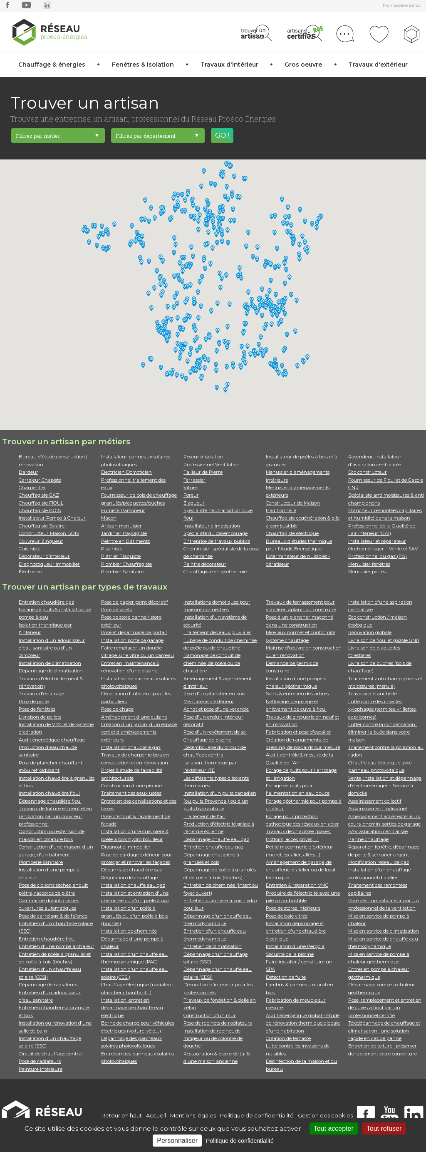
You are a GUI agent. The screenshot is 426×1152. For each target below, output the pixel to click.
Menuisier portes (367, 572)
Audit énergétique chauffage (52, 740)
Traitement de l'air (204, 816)
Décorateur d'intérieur (44, 556)
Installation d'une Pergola (295, 946)
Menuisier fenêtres (369, 564)
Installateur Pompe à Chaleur (52, 518)
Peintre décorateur (204, 564)
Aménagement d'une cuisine (134, 717)
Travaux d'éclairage (41, 694)
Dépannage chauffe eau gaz (216, 839)
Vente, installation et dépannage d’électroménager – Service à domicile (384, 785)
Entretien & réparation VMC (297, 885)
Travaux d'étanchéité (372, 694)
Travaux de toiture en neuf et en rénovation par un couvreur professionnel (55, 816)
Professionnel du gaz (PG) (377, 556)
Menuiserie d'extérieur (208, 701)
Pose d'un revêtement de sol (215, 732)
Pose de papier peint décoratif (134, 602)
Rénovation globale (369, 632)
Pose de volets (116, 609)
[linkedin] (47, 7)
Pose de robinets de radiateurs (217, 1023)
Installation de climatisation (50, 663)
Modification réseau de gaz (378, 862)
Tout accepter (334, 1128)
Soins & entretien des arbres (297, 694)
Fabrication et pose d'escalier (298, 732)
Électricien (30, 572)
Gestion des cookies (325, 1115)
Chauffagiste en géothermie (215, 572)
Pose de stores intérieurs (293, 908)
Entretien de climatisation (212, 946)
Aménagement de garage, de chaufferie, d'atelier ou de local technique (300, 870)
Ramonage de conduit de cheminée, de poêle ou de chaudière (211, 663)
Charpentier (32, 487)
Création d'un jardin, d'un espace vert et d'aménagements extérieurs (139, 732)
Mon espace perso (401, 5)
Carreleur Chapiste (40, 480)
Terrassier (194, 480)
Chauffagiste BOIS (40, 510)
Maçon (108, 518)
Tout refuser (384, 1128)
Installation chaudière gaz (131, 747)
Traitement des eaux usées (131, 793)
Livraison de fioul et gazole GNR (383, 640)
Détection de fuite (286, 977)
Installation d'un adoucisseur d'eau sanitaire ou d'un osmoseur (52, 648)
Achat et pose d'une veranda (216, 709)
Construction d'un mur (209, 1015)
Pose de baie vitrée (286, 916)
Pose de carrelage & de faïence (53, 916)
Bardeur (28, 472)
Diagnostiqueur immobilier (49, 564)
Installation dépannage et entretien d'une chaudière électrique (296, 931)
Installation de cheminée (129, 931)
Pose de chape (117, 709)
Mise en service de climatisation (383, 931)
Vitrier (190, 487)
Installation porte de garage (132, 640)
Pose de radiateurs (40, 1061)
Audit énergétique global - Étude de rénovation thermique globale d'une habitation (303, 1023)
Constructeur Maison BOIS (49, 533)
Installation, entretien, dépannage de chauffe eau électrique (132, 1007)
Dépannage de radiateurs (48, 985)
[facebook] (7, 7)
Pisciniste (111, 549)
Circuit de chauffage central (51, 1054)
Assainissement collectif (374, 801)
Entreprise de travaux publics (216, 541)
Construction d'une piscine (131, 786)
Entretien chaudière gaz (46, 602)
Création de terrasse (288, 1038)
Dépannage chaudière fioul (50, 801)
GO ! (222, 135)
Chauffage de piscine (207, 740)
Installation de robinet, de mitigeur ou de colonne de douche (213, 1038)
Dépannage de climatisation (51, 671)
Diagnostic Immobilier (126, 847)
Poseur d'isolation (203, 457)
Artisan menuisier (121, 526)
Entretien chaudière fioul (47, 939)
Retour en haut (122, 1115)
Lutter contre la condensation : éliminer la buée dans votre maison (382, 732)
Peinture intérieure (40, 1069)
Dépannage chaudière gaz (131, 870)
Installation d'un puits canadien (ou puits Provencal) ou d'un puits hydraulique (219, 800)
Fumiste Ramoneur (123, 510)
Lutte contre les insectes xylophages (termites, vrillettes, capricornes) (382, 709)
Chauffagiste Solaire (41, 526)
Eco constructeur (367, 472)
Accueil (156, 1115)
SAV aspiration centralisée (378, 831)
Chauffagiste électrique (292, 533)
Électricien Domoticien (126, 472)
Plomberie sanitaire (41, 862)
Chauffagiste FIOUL (41, 503)
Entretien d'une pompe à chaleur (56, 946)
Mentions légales (193, 1115)
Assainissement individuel (377, 808)
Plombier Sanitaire (122, 572)
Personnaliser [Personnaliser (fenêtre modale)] (177, 1140)
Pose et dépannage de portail (134, 632)
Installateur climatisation (211, 526)
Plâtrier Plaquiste (121, 556)
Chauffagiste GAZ (39, 495)
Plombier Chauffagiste (126, 564)
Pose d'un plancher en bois (214, 694)
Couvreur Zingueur (41, 541)
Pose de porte (34, 701)
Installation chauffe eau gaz (133, 885)
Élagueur (194, 503)
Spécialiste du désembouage (215, 533)
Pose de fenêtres (37, 709)
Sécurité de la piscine (290, 954)
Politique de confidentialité (257, 1115)
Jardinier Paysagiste (124, 533)
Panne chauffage (368, 839)
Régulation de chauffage (129, 878)
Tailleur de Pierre (203, 472)
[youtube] (26, 7)
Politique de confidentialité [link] (240, 1140)
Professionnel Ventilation (211, 465)
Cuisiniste (29, 549)
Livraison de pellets (40, 717)
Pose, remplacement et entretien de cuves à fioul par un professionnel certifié (384, 1007)
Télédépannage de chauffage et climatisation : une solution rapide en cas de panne (384, 1030)
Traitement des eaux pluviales (217, 632)
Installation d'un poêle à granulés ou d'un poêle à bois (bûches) (134, 915)
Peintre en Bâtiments (125, 541)
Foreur (191, 495)
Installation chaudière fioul (49, 793)
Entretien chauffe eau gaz (213, 847)
